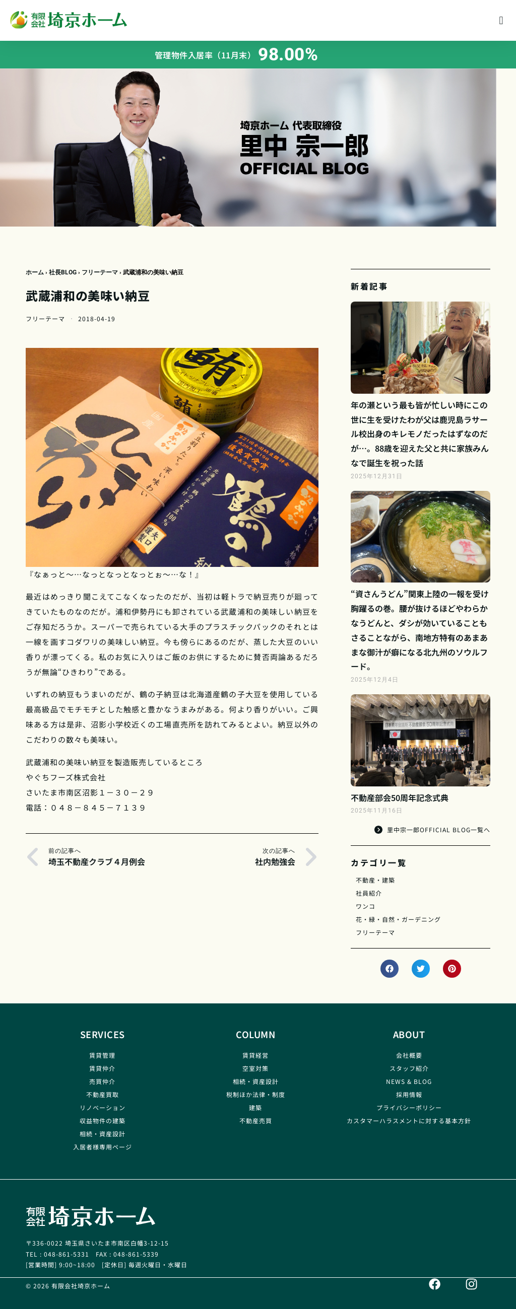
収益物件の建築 (102, 1120)
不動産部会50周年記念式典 (399, 797)
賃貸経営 (255, 1055)
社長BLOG (63, 272)
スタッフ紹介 (409, 1068)
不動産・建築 (375, 880)
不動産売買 (255, 1120)
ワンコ (365, 906)
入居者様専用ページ (102, 1146)
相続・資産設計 (102, 1133)
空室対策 (255, 1068)
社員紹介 (369, 893)
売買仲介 (102, 1081)
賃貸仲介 (102, 1068)
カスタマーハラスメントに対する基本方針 (409, 1120)
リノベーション (102, 1107)
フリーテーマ (100, 272)
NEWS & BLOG (409, 1081)
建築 (255, 1107)
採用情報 (409, 1094)
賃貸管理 (102, 1055)
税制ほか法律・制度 (255, 1094)
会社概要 (409, 1055)
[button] (501, 20)
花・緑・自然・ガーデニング (398, 919)
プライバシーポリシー (409, 1107)
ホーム (35, 272)
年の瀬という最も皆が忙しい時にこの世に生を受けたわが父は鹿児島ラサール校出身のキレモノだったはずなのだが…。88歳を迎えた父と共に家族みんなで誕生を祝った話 (420, 434)
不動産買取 (102, 1094)
